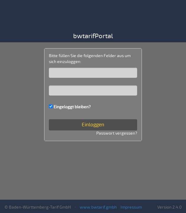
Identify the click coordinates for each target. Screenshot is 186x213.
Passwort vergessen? (116, 133)
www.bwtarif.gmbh (98, 207)
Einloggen (93, 125)
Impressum (131, 207)
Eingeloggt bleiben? (72, 106)
